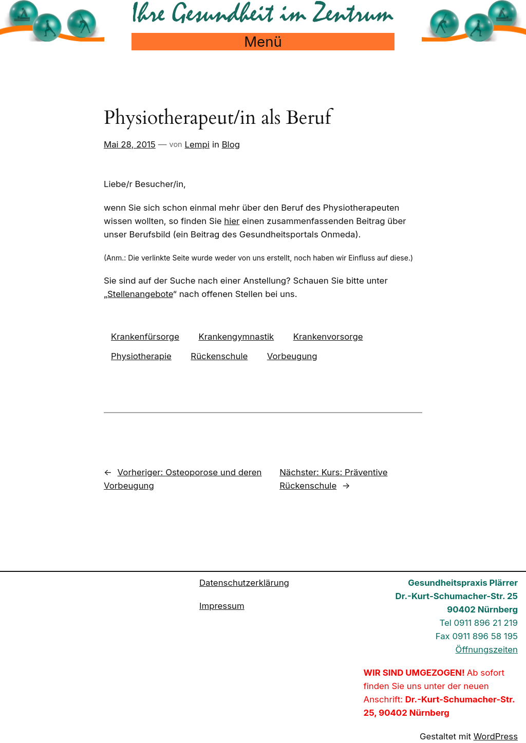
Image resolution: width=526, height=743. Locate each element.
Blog (231, 144)
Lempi (197, 144)
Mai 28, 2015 (130, 144)
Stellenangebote (140, 294)
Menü (263, 41)
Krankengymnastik (236, 336)
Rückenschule (219, 356)
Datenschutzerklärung (244, 583)
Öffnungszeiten (487, 649)
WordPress (496, 736)
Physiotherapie (141, 356)
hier (231, 221)
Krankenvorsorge (328, 336)
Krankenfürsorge (145, 336)
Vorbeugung (292, 356)
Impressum (222, 606)
